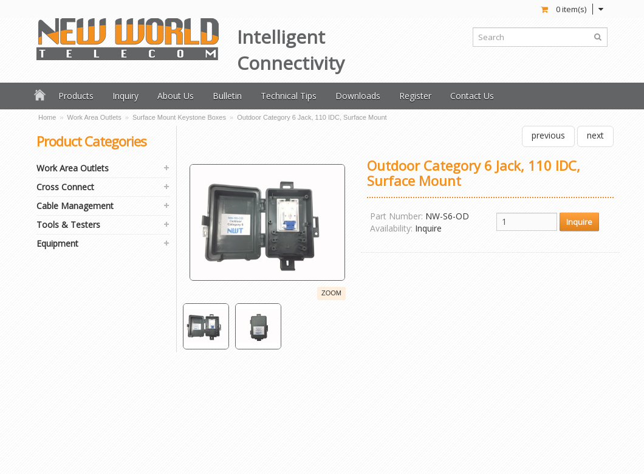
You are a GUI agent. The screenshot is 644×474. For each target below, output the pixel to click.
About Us (175, 95)
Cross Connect (65, 187)
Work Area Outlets (94, 117)
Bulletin (227, 95)
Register (415, 95)
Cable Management (75, 205)
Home (47, 117)
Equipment (57, 243)
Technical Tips (289, 95)
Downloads (357, 95)
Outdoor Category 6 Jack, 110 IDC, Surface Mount (311, 117)
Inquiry (125, 95)
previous (548, 135)
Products (76, 95)
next (595, 135)
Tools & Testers (68, 224)
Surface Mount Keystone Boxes (179, 117)
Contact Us (472, 95)
